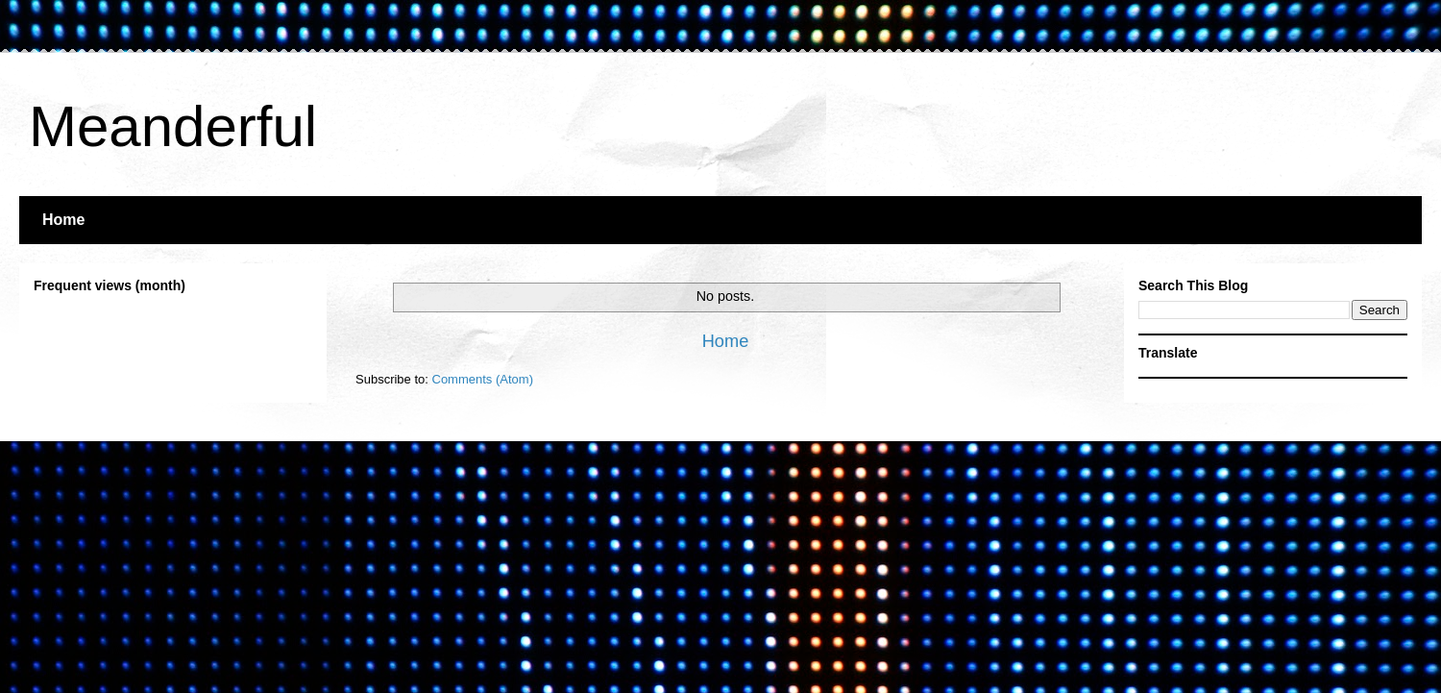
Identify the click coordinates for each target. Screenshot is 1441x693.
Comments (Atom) (482, 379)
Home (63, 219)
